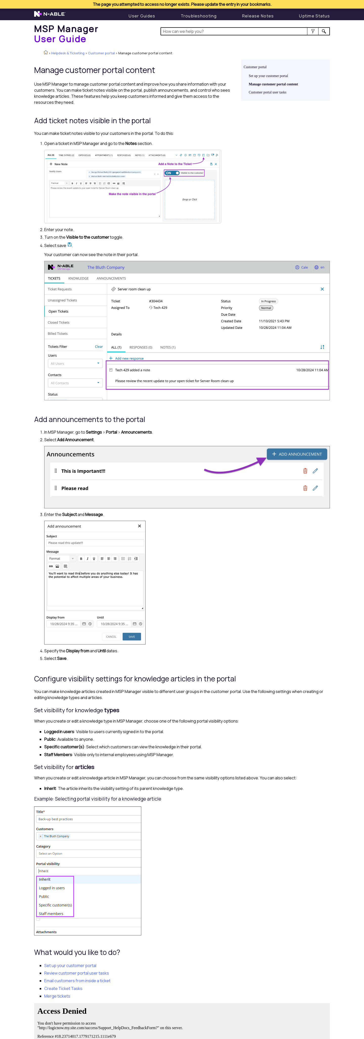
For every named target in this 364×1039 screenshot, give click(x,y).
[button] (312, 31)
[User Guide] (142, 16)
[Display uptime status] (314, 16)
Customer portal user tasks (267, 92)
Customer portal (101, 53)
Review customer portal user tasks (76, 973)
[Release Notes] (258, 16)
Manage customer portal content (273, 84)
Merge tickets (57, 996)
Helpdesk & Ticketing (67, 53)
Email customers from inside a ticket (77, 980)
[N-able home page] (50, 16)
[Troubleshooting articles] (199, 16)
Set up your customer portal (268, 76)
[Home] (66, 34)
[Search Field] (245, 31)
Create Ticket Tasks (63, 988)
